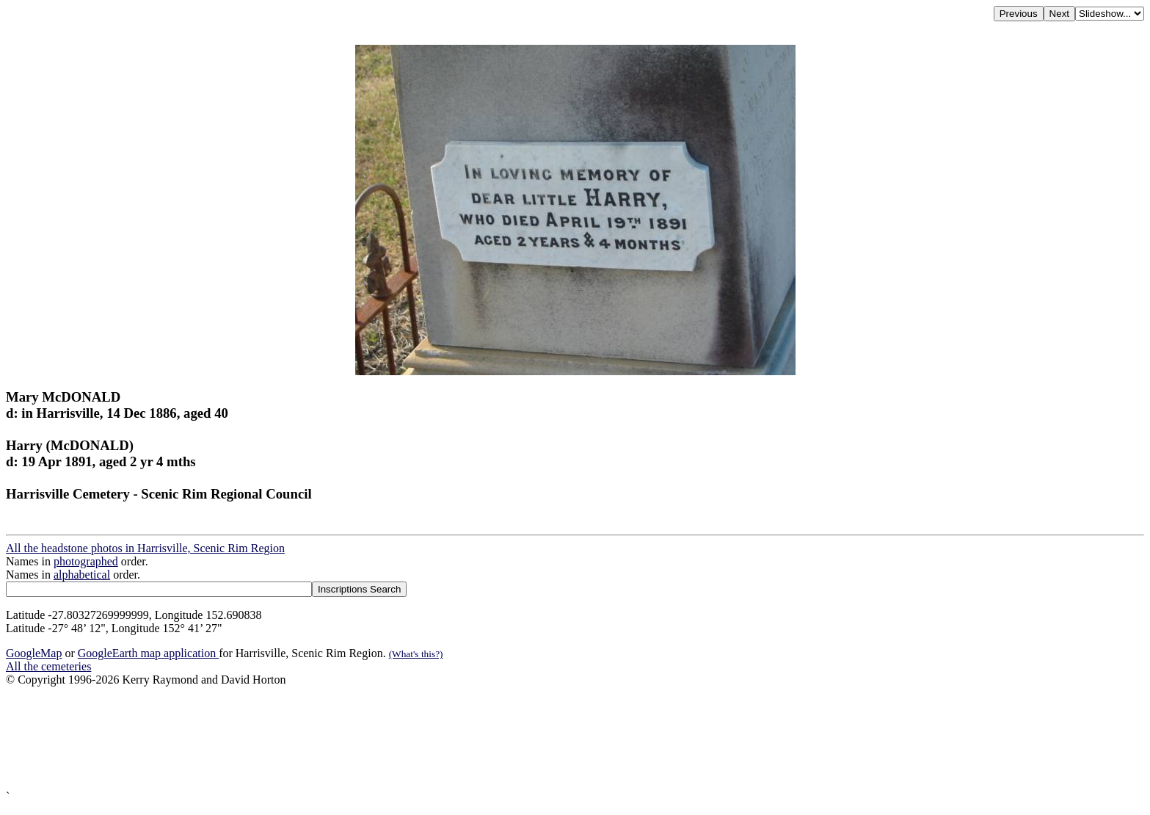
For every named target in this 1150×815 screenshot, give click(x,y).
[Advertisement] (446, 738)
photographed (86, 561)
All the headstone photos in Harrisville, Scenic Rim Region (145, 548)
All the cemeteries (48, 666)
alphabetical (82, 574)
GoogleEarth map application (148, 653)
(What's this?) (416, 653)
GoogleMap (34, 653)
